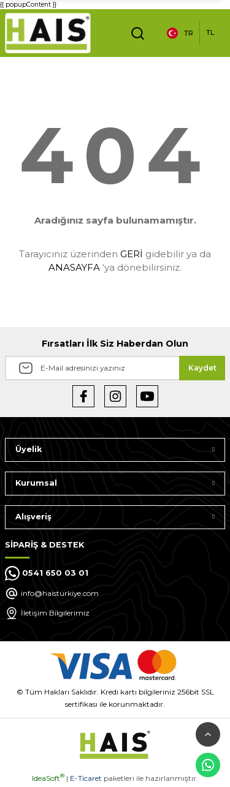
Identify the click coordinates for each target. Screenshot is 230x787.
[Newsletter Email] (115, 368)
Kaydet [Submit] (202, 367)
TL (210, 32)
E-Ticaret (86, 778)
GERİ (131, 254)
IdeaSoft (48, 778)
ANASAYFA (74, 267)
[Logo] (48, 33)
